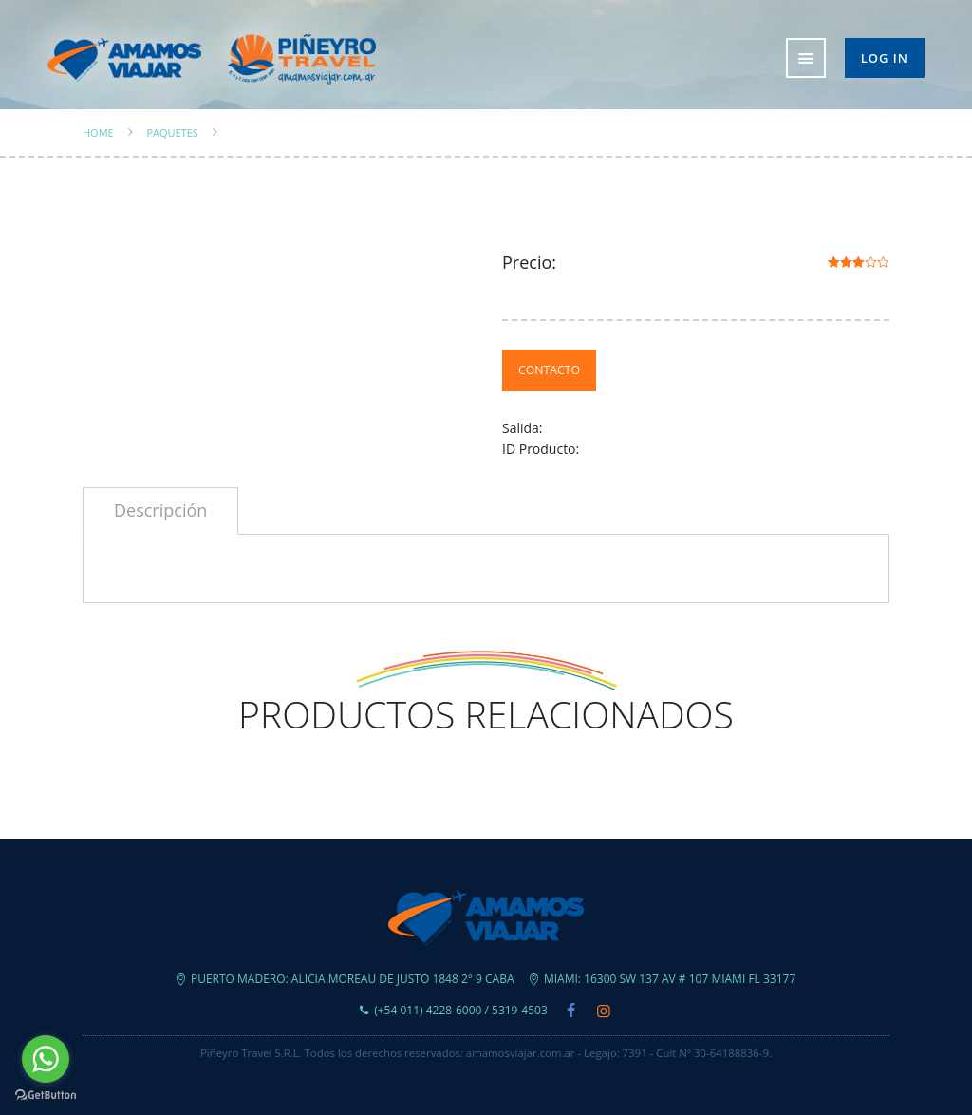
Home (98, 133)
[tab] (160, 511)
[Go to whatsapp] (45, 1059)
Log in (884, 57)
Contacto (549, 370)
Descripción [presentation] (160, 510)
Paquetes (171, 133)
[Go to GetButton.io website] (45, 1095)
